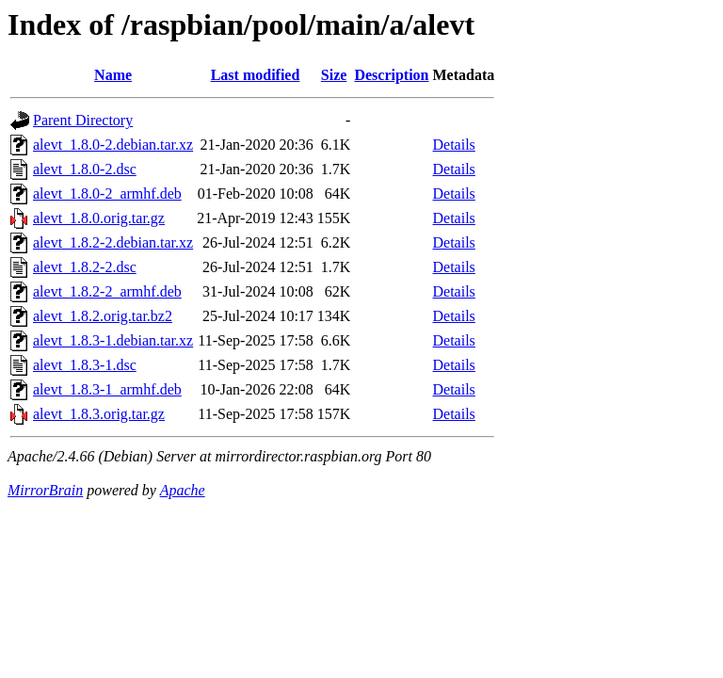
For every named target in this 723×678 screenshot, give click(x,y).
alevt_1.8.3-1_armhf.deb (107, 389)
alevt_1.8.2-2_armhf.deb (107, 291)
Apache (182, 490)
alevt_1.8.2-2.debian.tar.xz (113, 242)
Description (391, 75)
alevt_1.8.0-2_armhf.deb (107, 194)
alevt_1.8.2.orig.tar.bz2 (102, 316)
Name (113, 75)
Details (454, 145)
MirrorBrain (45, 490)
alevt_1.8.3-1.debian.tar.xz (113, 340)
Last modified (255, 75)
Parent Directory (83, 120)
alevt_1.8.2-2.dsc (85, 267)
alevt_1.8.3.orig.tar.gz (99, 414)
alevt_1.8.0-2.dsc (85, 169)
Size (334, 75)
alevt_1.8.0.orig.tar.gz (99, 218)
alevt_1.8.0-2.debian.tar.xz (113, 145)
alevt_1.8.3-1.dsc (85, 365)
